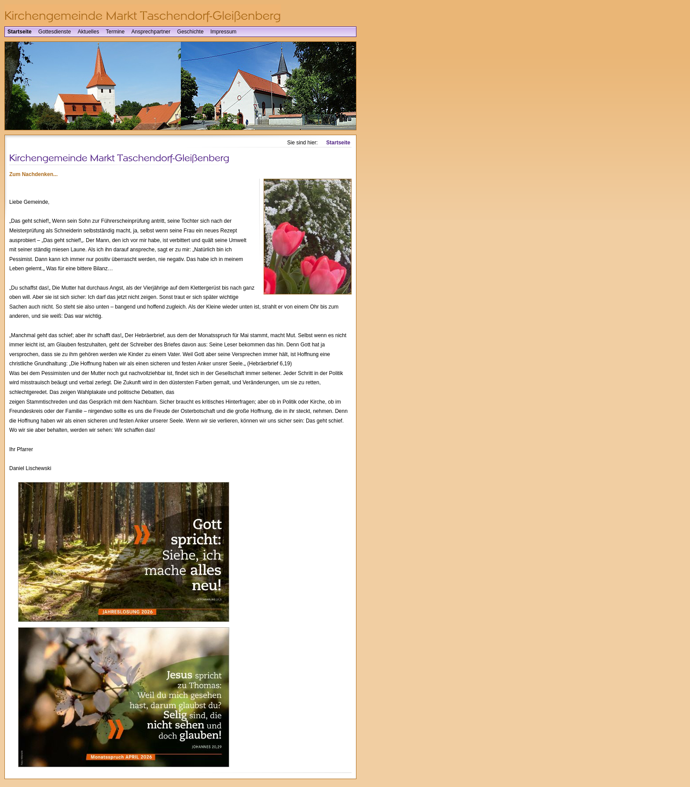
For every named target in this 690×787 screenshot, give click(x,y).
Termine (115, 32)
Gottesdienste (54, 32)
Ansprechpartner (151, 32)
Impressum (223, 32)
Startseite (19, 32)
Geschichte (190, 32)
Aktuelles (88, 32)
